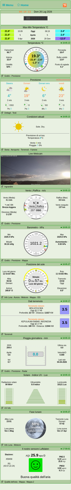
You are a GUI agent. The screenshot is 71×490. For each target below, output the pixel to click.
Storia (5, 150)
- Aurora (16, 297)
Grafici (5, 76)
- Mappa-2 (29, 482)
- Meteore (24, 297)
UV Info (6, 408)
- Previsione (15, 76)
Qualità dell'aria (9, 482)
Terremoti (6, 334)
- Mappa (24, 260)
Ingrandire (7, 187)
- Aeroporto (14, 150)
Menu (8, 5)
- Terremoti (24, 150)
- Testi (13, 113)
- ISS (38, 297)
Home (22, 5)
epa (42, 455)
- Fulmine (33, 150)
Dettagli (6, 113)
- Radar (24, 371)
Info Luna (6, 297)
